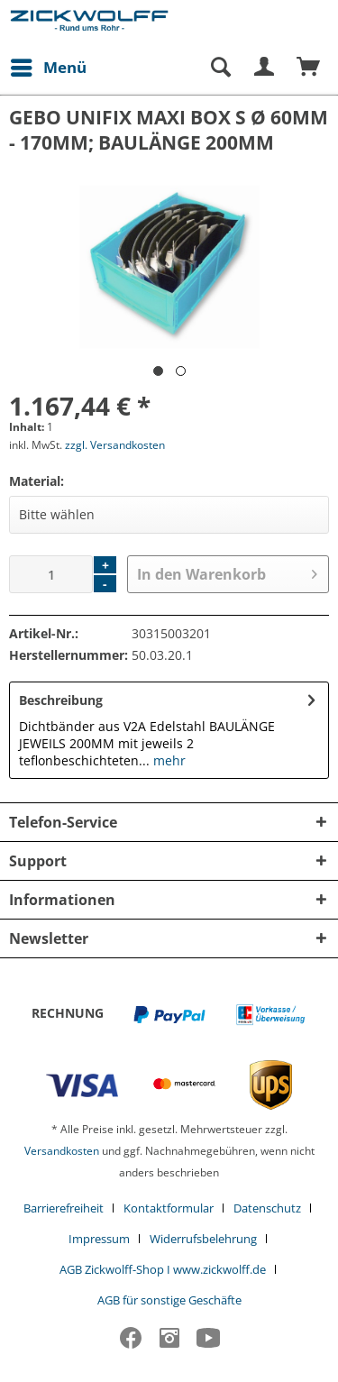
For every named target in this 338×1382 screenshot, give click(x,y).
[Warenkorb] (309, 68)
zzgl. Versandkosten (115, 445)
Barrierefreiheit (63, 1208)
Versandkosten (61, 1150)
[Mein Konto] (265, 68)
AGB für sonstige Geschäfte (169, 1300)
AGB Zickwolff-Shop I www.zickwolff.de (162, 1269)
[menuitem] (48, 68)
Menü (49, 65)
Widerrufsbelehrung (203, 1239)
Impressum (99, 1239)
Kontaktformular (168, 1208)
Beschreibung (61, 700)
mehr (168, 760)
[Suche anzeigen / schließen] (220, 68)
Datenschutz (267, 1208)
